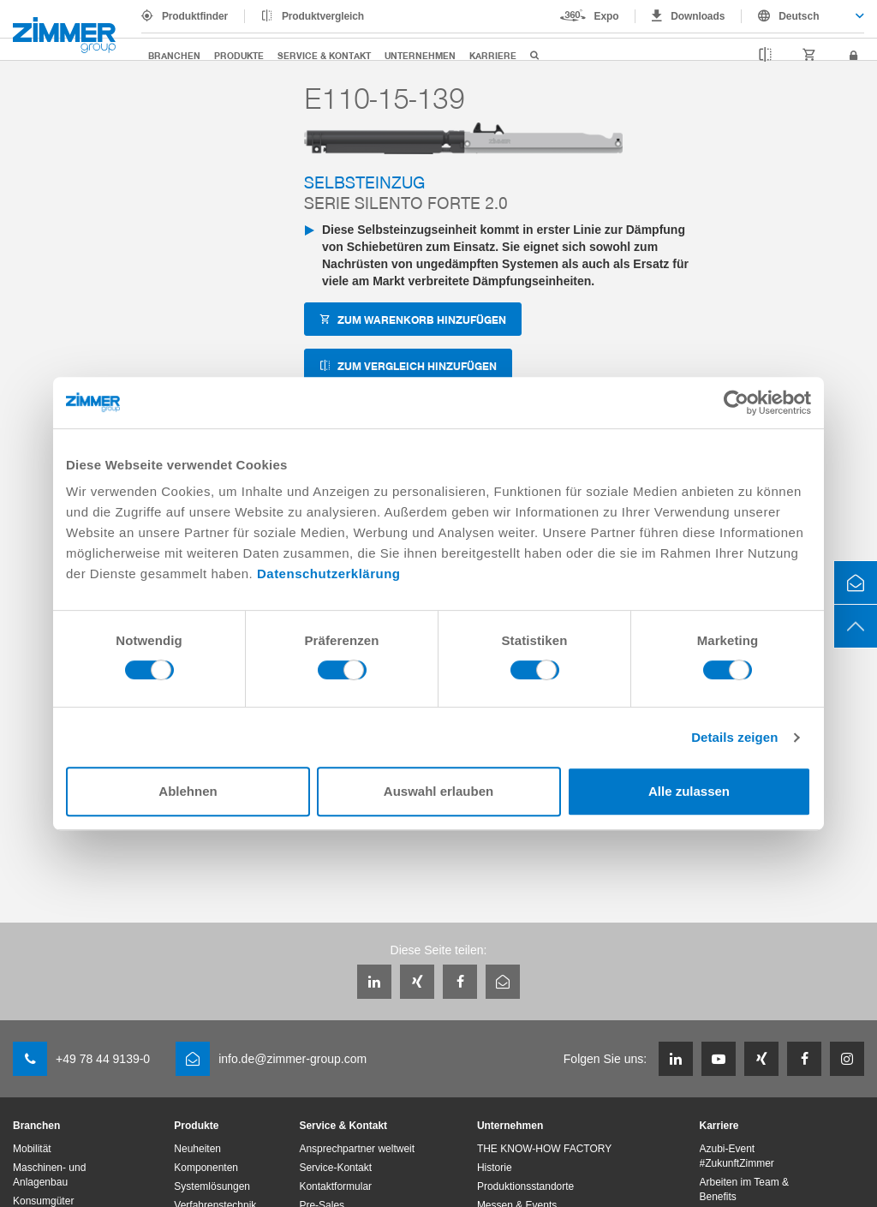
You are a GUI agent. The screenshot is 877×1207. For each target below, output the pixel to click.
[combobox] (803, 16)
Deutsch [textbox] (799, 16)
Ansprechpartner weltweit (357, 1149)
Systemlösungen (212, 1186)
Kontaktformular (335, 1186)
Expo (606, 16)
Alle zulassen (689, 791)
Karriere (492, 55)
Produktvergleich (323, 16)
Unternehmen (420, 55)
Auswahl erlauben (438, 791)
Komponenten (206, 1168)
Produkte (239, 55)
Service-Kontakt (335, 1168)
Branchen (174, 55)
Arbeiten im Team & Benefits (745, 1189)
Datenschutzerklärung (329, 573)
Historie (494, 1168)
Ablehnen (187, 791)
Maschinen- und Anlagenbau (49, 1175)
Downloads (698, 16)
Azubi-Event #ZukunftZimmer (737, 1156)
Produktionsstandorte (525, 1186)
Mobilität (32, 1149)
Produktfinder (195, 16)
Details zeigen (734, 737)
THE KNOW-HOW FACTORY (544, 1149)
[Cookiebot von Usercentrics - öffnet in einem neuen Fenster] (736, 402)
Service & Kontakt (324, 55)
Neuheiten (197, 1149)
